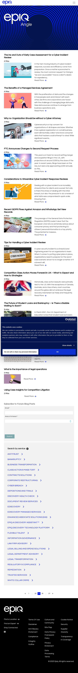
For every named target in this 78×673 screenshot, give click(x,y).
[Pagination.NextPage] (52, 593)
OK (57, 352)
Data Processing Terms (49, 654)
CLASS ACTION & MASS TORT (23, 470)
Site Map (48, 627)
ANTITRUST (15, 454)
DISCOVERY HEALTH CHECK (23, 496)
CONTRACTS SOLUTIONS (21, 475)
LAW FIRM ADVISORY (19, 543)
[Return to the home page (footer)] (7, 3)
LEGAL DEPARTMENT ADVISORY (25, 554)
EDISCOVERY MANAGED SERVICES (26, 512)
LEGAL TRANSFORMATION (22, 559)
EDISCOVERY (16, 507)
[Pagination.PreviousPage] (25, 593)
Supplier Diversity (64, 630)
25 (42, 593)
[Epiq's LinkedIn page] (5, 632)
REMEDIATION (16, 570)
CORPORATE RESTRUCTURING (24, 480)
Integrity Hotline (31, 642)
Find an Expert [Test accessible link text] (11, 624)
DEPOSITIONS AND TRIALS (22, 491)
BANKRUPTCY (16, 459)
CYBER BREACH (17, 486)
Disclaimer (32, 624)
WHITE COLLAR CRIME (20, 580)
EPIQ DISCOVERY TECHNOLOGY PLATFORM (30, 528)
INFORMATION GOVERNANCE (24, 538)
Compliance (33, 637)
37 (49, 593)
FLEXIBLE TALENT (18, 533)
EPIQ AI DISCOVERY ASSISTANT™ (25, 522)
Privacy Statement (49, 644)
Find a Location (11, 619)
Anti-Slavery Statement (33, 630)
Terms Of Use (34, 620)
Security (64, 624)
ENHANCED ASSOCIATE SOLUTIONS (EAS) (29, 517)
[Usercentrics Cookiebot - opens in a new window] (67, 319)
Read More (40, 80)
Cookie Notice (67, 620)
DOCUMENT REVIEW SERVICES (24, 501)
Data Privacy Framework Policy (50, 635)
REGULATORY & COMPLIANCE (24, 564)
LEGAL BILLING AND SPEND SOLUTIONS (28, 549)
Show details (67, 345)
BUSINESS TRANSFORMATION (24, 465)
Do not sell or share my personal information (20, 352)
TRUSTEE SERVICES (19, 575)
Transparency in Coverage (67, 638)
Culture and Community (49, 621)
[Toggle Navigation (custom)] (74, 2)
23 (35, 593)
